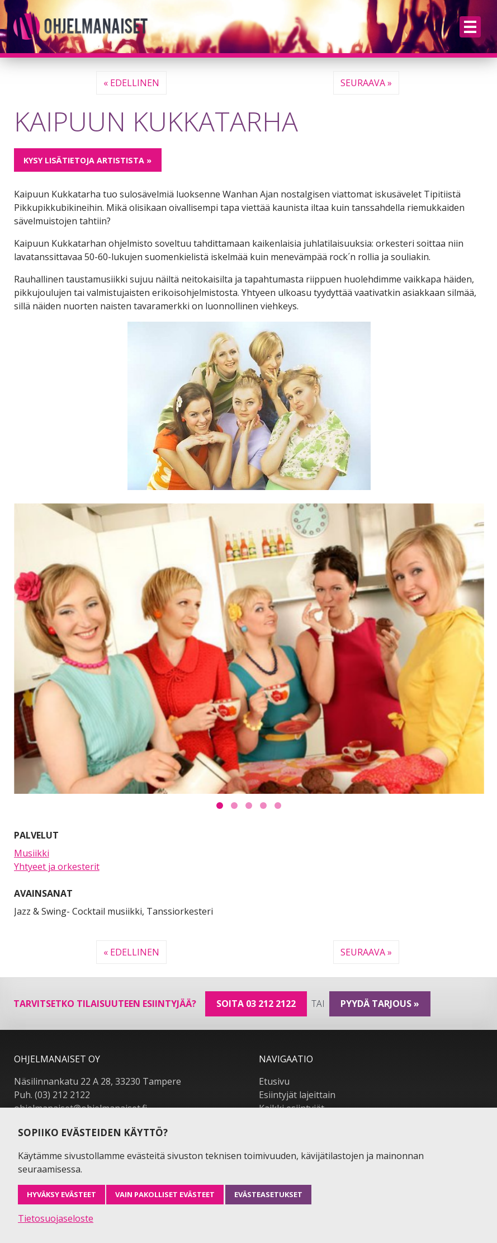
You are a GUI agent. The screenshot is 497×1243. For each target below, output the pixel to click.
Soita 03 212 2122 (256, 1003)
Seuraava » (366, 83)
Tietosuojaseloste (55, 1218)
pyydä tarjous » (379, 1003)
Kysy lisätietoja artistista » (87, 160)
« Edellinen (131, 83)
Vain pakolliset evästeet (165, 1194)
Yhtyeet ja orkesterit (57, 866)
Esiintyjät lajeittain (297, 1095)
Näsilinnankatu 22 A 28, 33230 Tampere (97, 1081)
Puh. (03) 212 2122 (52, 1095)
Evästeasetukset (268, 1194)
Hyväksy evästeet (61, 1194)
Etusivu (274, 1081)
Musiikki (31, 853)
